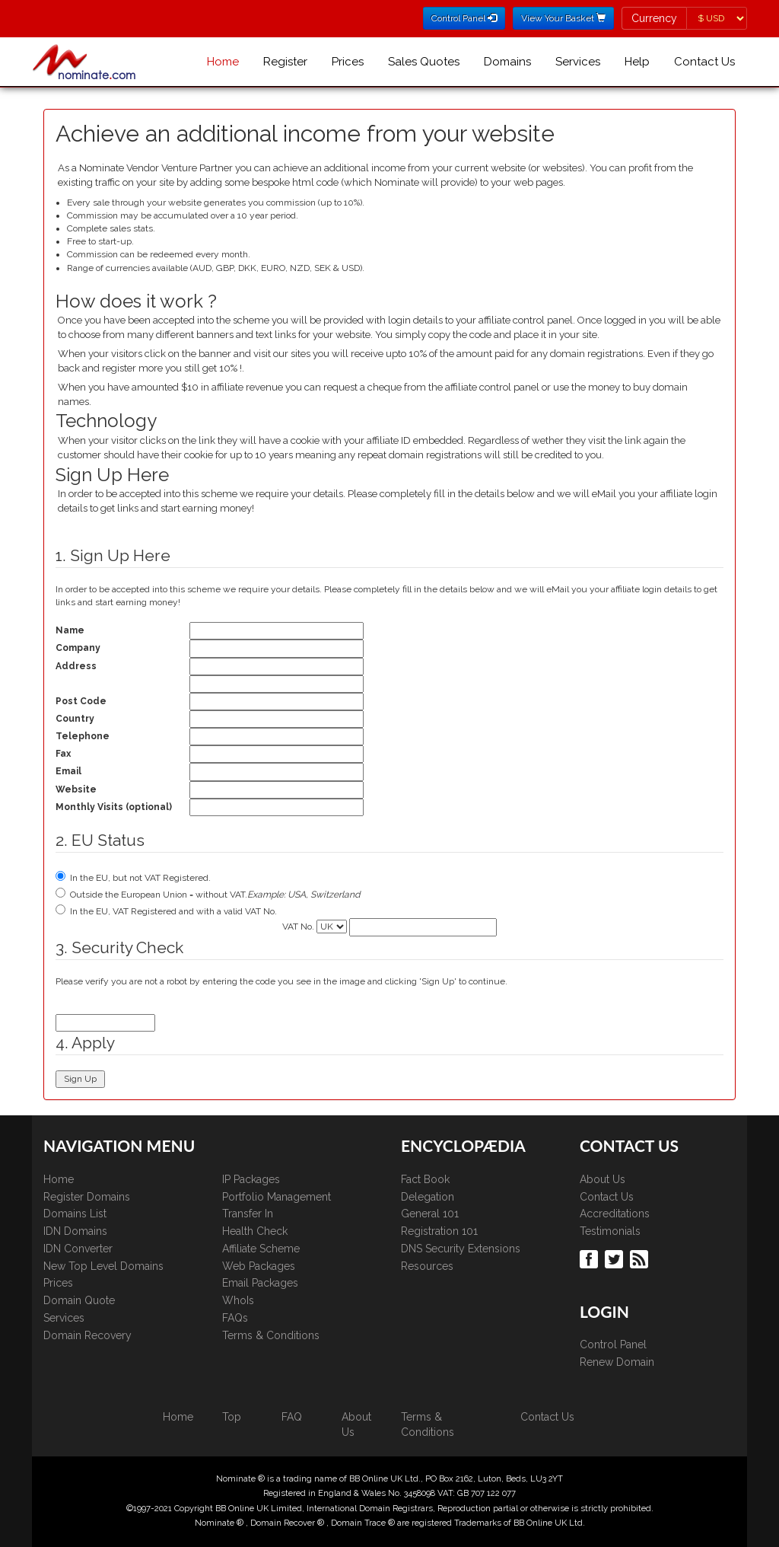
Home (223, 62)
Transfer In (247, 1213)
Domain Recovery (87, 1335)
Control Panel (613, 1344)
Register (285, 62)
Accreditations (615, 1213)
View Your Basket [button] (563, 18)
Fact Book (425, 1179)
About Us (602, 1179)
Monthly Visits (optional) (114, 807)
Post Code (81, 701)
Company (78, 648)
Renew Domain (617, 1362)
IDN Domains (75, 1231)
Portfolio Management (276, 1197)
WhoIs (238, 1300)
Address (76, 666)
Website (76, 789)
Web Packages (258, 1266)
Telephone (83, 736)
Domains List (75, 1213)
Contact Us (704, 62)
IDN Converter (78, 1248)
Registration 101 (439, 1231)
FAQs (235, 1318)
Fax (63, 753)
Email (68, 771)
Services (577, 62)
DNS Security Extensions (460, 1248)
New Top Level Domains (103, 1266)
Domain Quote (79, 1300)
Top (231, 1417)
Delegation (427, 1197)
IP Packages (251, 1179)
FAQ (291, 1417)
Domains (507, 62)
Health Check (255, 1231)
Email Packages (260, 1283)
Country (75, 718)
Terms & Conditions (271, 1335)
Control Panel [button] (464, 18)
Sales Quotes (423, 62)
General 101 (430, 1213)
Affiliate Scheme (261, 1248)
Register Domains (86, 1197)
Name (70, 630)
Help (637, 62)
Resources (427, 1266)
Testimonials (610, 1231)
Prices (348, 62)
